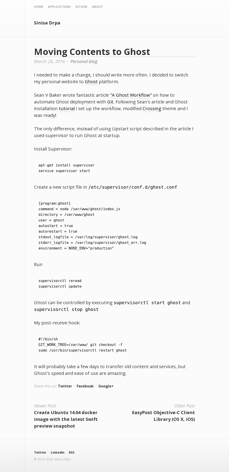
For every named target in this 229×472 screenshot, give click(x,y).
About (97, 6)
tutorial (67, 108)
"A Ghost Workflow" (131, 95)
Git (110, 102)
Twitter (65, 386)
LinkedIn (57, 452)
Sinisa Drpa (47, 23)
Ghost (91, 82)
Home (38, 6)
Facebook (85, 386)
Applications (59, 6)
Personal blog (83, 61)
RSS (71, 452)
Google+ (106, 386)
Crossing (152, 108)
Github (81, 6)
